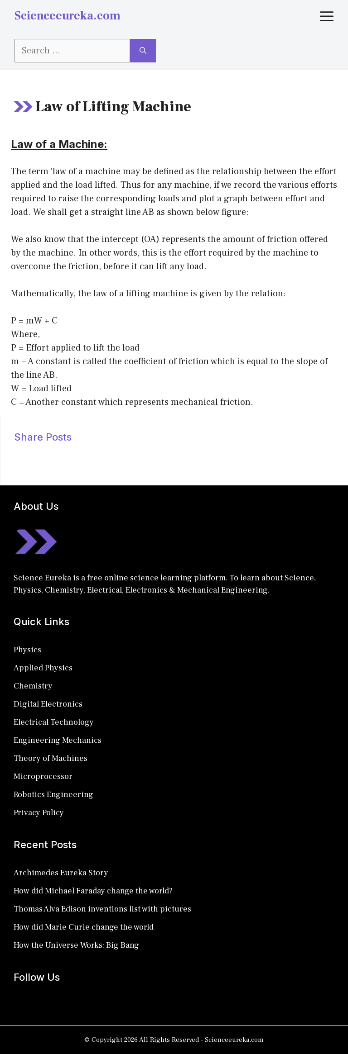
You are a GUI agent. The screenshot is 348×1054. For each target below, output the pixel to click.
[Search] (143, 50)
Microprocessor (43, 776)
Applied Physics (43, 668)
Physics (27, 650)
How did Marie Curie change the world (84, 927)
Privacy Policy (39, 812)
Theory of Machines (50, 758)
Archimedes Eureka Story (61, 873)
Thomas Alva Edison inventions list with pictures (102, 909)
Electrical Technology (54, 722)
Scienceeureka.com (67, 16)
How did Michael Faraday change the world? (93, 891)
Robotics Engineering (53, 794)
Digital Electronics (48, 704)
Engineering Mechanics (58, 740)
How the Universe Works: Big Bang (76, 945)
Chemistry (33, 686)
